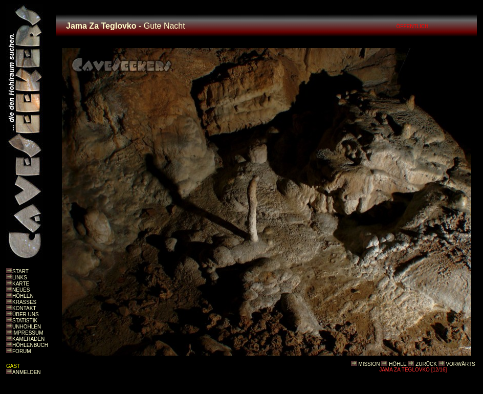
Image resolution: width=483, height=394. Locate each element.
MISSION (369, 364)
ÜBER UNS (25, 314)
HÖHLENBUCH (30, 345)
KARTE (20, 284)
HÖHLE (397, 364)
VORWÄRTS (460, 364)
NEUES (21, 290)
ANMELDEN (26, 372)
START (20, 271)
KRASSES (24, 302)
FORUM (21, 351)
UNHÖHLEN (26, 327)
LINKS (19, 277)
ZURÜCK (426, 364)
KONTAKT (24, 308)
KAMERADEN (28, 339)
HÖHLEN (23, 296)
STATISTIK (24, 320)
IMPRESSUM (27, 333)
